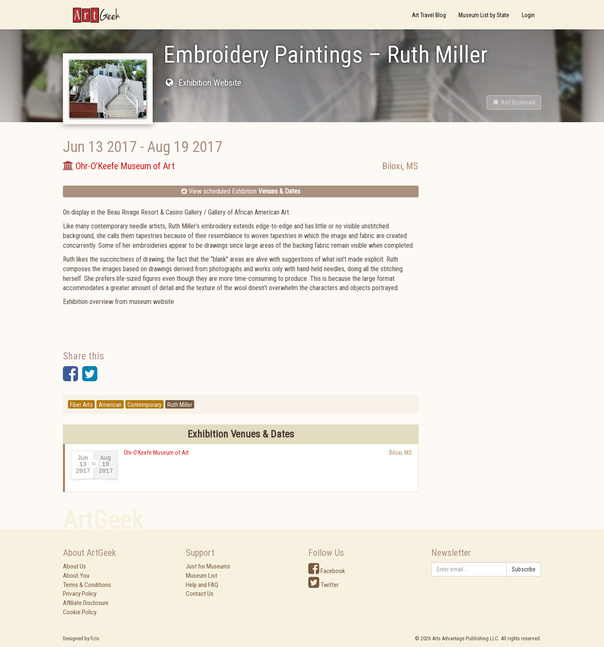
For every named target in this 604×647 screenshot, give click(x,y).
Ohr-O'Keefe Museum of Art (156, 452)
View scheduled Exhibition (240, 191)
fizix (95, 638)
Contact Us (199, 593)
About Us (74, 566)
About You (76, 575)
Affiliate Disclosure (86, 603)
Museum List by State (483, 15)
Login (528, 15)
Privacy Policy (79, 593)
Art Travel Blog (429, 15)
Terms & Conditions (87, 585)
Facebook (326, 571)
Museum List (201, 575)
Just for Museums (208, 566)
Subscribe (524, 569)
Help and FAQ (202, 585)
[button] (514, 102)
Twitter (323, 585)
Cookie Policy (79, 612)
